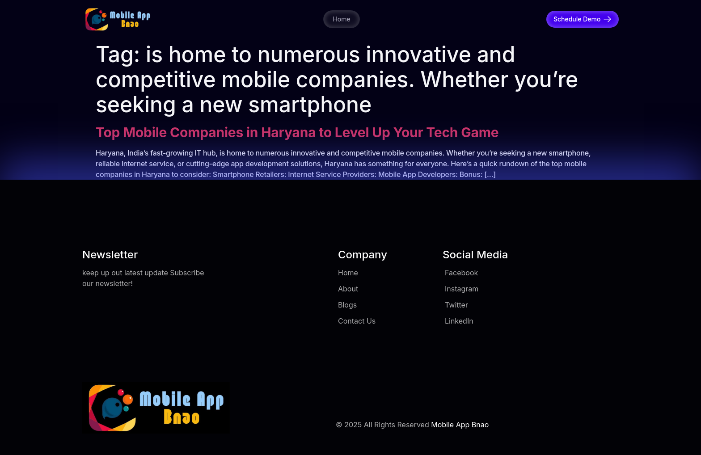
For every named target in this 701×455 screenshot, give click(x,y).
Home (341, 19)
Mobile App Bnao (460, 424)
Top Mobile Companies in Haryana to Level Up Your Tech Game (297, 132)
